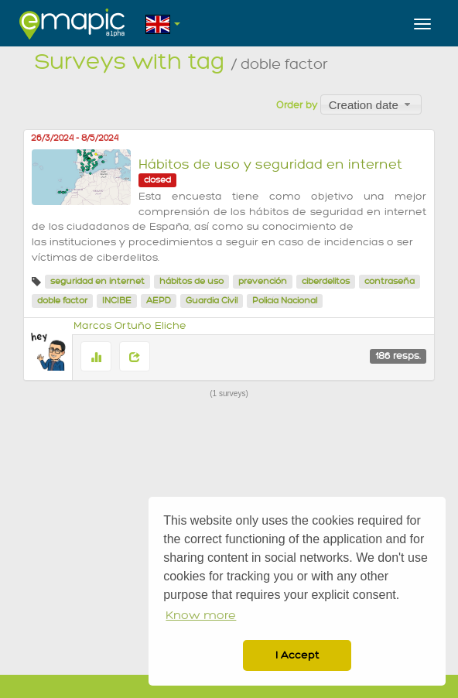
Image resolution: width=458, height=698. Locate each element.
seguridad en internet (97, 281)
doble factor (62, 301)
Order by (296, 105)
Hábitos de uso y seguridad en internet (270, 164)
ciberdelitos (326, 281)
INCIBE (117, 301)
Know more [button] (201, 615)
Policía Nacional (284, 301)
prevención (262, 281)
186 (398, 356)
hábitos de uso (191, 281)
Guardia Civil (212, 301)
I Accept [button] (297, 655)
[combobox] (371, 104)
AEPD (158, 301)
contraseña (389, 281)
